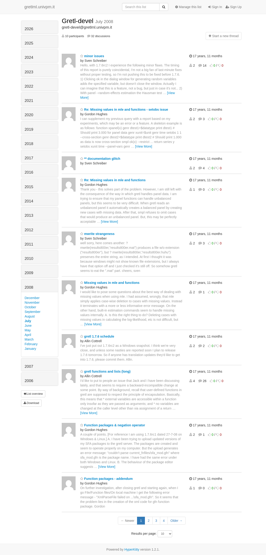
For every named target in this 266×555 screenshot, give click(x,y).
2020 (29, 115)
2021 (29, 100)
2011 (29, 244)
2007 (29, 366)
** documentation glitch (100, 158)
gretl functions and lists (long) (105, 371)
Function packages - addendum (106, 479)
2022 (29, 86)
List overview (33, 393)
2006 (29, 381)
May (28, 330)
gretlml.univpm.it (39, 7)
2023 (29, 72)
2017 (29, 158)
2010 (29, 258)
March (29, 339)
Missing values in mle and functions (110, 283)
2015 (29, 187)
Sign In (215, 7)
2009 (29, 273)
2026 (29, 29)
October (30, 307)
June (28, 325)
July (28, 321)
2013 (29, 215)
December (32, 298)
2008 (29, 287)
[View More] (143, 146)
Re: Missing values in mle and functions (113, 180)
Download (31, 403)
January (30, 348)
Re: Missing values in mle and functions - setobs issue (124, 109)
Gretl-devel (78, 20)
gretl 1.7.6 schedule (97, 336)
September (32, 312)
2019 (29, 129)
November (32, 302)
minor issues (92, 56)
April (28, 335)
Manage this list (188, 7)
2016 (29, 172)
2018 (29, 144)
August (30, 316)
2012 (29, 230)
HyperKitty (131, 549)
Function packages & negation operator (112, 425)
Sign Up (234, 7)
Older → (177, 520)
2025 (29, 43)
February (31, 344)
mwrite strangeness (97, 234)
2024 (29, 57)
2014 (29, 201)
